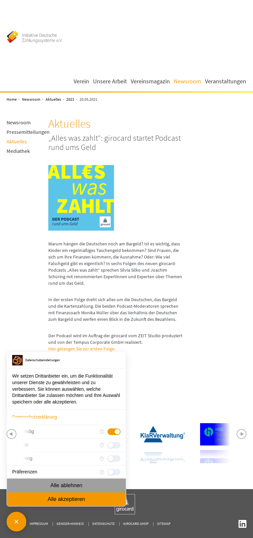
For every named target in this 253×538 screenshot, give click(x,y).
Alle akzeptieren (66, 499)
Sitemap (164, 523)
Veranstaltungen (225, 81)
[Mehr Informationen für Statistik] (102, 445)
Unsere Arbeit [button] (110, 81)
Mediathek (18, 151)
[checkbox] (114, 431)
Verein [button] (81, 81)
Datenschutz (103, 523)
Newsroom (31, 99)
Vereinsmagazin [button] (150, 81)
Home (12, 99)
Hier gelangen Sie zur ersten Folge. (81, 349)
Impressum (39, 523)
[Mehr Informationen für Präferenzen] (102, 472)
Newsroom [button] (187, 81)
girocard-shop (136, 523)
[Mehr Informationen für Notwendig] (102, 432)
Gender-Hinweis (70, 523)
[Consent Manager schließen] (16, 521)
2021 (70, 99)
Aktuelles (53, 99)
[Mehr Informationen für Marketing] (102, 459)
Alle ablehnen (66, 485)
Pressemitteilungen (28, 132)
